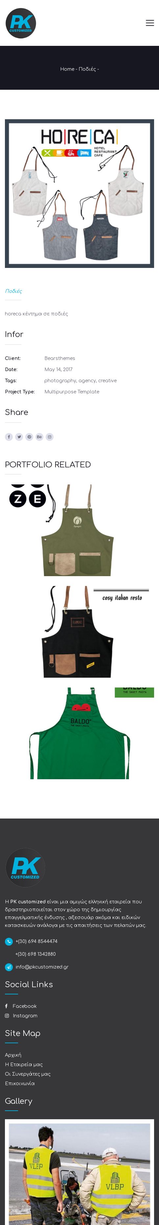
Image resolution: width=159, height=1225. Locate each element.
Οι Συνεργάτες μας (28, 1074)
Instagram (21, 1015)
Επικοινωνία (20, 1083)
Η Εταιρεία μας (24, 1064)
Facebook (21, 1006)
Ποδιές (87, 69)
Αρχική (13, 1055)
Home (67, 69)
